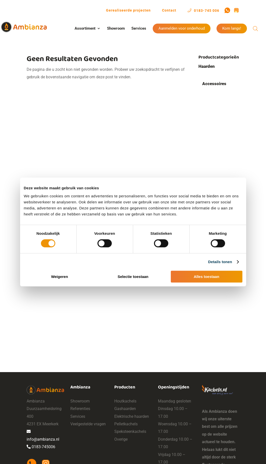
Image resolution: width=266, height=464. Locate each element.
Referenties (80, 408)
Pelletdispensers (222, 108)
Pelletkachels (126, 424)
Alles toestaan (206, 276)
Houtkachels (125, 401)
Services (138, 29)
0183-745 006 (203, 10)
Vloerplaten (217, 128)
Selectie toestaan (133, 276)
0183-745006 (41, 446)
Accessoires (214, 83)
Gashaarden (213, 174)
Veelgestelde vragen (88, 424)
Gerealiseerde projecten (128, 10)
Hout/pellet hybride (220, 73)
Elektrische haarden (131, 416)
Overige (121, 439)
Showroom (116, 29)
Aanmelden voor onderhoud (181, 28)
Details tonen (220, 262)
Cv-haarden (213, 147)
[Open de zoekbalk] (255, 28)
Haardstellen (218, 118)
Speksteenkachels (130, 431)
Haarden (206, 66)
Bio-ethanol (213, 137)
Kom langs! (231, 28)
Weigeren (59, 276)
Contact (169, 10)
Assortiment (85, 29)
